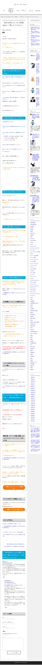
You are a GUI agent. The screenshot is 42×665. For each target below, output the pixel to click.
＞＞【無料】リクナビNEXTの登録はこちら (14, 510)
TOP (7, 17)
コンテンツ (33, 250)
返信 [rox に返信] (4, 577)
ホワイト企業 (33, 282)
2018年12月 (33, 400)
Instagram (33, 226)
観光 (32, 358)
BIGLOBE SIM (33, 224)
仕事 (32, 299)
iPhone (32, 228)
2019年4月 (33, 396)
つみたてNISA (33, 269)
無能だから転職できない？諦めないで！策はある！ (35, 33)
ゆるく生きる (33, 290)
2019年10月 (33, 392)
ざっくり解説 (33, 257)
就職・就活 (33, 326)
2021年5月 (33, 383)
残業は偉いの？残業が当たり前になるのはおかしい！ (35, 45)
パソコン (32, 274)
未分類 (32, 341)
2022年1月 (33, 379)
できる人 (32, 271)
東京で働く (33, 347)
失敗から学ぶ (33, 324)
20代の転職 (33, 222)
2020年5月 (33, 385)
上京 (32, 297)
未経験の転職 (37, 11)
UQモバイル (33, 233)
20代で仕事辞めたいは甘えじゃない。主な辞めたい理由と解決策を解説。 (37, 102)
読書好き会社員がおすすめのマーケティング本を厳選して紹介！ (35, 28)
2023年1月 (33, 377)
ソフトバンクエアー (34, 263)
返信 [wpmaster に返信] (6, 607)
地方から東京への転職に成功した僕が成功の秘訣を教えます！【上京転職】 (35, 157)
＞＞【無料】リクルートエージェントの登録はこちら (14, 487)
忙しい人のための (34, 333)
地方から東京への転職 (35, 322)
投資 (32, 335)
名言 (4, 11)
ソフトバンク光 (34, 265)
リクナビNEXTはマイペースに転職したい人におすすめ (14, 546)
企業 (32, 305)
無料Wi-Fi (32, 352)
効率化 (32, 316)
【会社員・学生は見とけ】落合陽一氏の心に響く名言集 (10, 11)
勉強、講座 (33, 318)
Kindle (32, 229)
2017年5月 (33, 419)
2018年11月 (33, 402)
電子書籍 (32, 364)
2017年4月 (33, 421)
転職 (17, 11)
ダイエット (33, 267)
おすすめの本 (33, 240)
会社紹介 (32, 309)
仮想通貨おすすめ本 (34, 303)
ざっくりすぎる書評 (34, 255)
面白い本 (32, 366)
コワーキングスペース (35, 248)
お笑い (32, 242)
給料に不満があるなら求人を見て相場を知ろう (15, 544)
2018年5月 (33, 409)
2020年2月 (33, 387)
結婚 (32, 354)
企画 (32, 307)
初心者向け (33, 314)
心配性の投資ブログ (34, 331)
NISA (32, 231)
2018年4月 (33, 411)
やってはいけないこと (35, 286)
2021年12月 (33, 381)
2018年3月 (33, 413)
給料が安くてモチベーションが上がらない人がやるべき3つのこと (35, 41)
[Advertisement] (13, 180)
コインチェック (34, 246)
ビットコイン (33, 276)
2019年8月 (33, 394)
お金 (32, 244)
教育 (32, 337)
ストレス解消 (33, 261)
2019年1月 (33, 398)
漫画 (32, 350)
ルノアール (33, 295)
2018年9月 (33, 406)
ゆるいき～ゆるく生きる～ (21, 4)
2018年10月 (33, 404)
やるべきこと (33, 288)
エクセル (32, 238)
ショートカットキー (34, 259)
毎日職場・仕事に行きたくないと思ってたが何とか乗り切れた (35, 37)
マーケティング (34, 284)
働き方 (32, 312)
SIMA (36, 443)
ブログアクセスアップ (35, 280)
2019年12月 (33, 390)
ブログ (32, 278)
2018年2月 (33, 415)
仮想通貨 (32, 301)
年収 (32, 328)
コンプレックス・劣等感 (35, 252)
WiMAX (32, 235)
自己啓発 (32, 356)
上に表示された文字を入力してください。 (10, 633)
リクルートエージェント (31, 11)
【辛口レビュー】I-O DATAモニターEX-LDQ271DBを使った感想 (38, 57)
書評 (32, 339)
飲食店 (32, 369)
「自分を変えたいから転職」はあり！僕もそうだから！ (35, 446)
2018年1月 (33, 417)
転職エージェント (24, 11)
